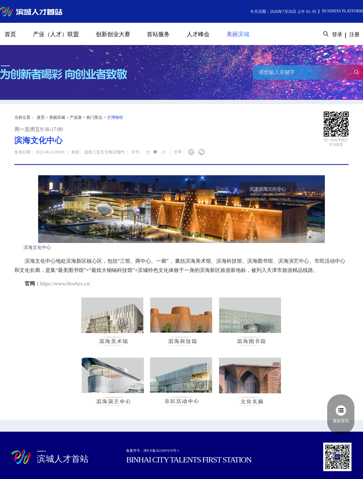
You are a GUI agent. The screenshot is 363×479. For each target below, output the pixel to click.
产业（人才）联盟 (56, 34)
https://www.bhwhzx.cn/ (65, 284)
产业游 (76, 117)
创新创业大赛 (113, 34)
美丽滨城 (238, 34)
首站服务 (158, 34)
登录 (337, 34)
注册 (354, 34)
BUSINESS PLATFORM (342, 11)
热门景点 (94, 117)
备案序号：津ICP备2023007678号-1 (152, 451)
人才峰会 (198, 34)
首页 (10, 34)
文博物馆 (115, 117)
